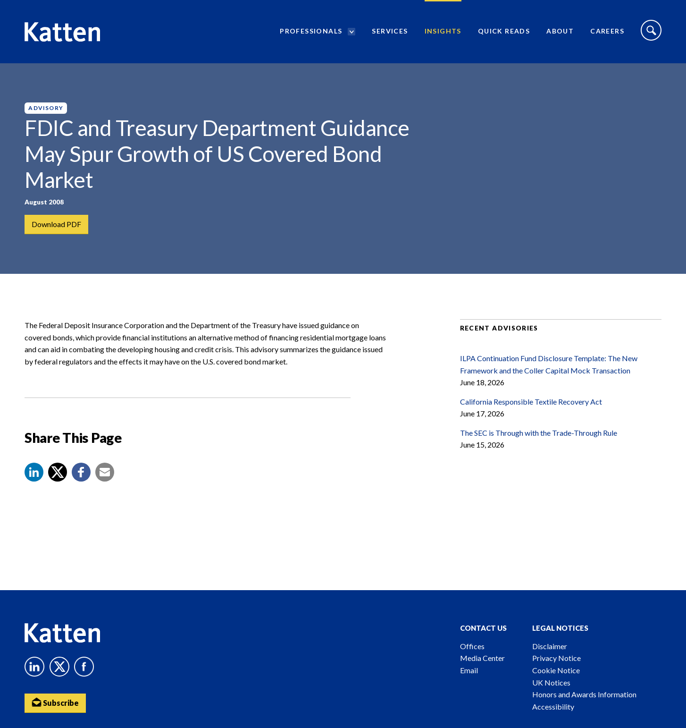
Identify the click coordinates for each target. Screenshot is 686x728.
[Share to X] (57, 472)
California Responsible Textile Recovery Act (531, 401)
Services (390, 31)
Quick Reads (504, 31)
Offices (472, 646)
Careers (607, 31)
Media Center (482, 657)
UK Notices (551, 682)
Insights (443, 31)
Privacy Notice (556, 657)
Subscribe (55, 702)
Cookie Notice (556, 670)
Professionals (311, 31)
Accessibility (553, 706)
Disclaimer (549, 646)
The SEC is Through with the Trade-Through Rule (538, 432)
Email (469, 670)
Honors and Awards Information (584, 694)
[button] (34, 472)
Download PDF (56, 224)
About (560, 31)
